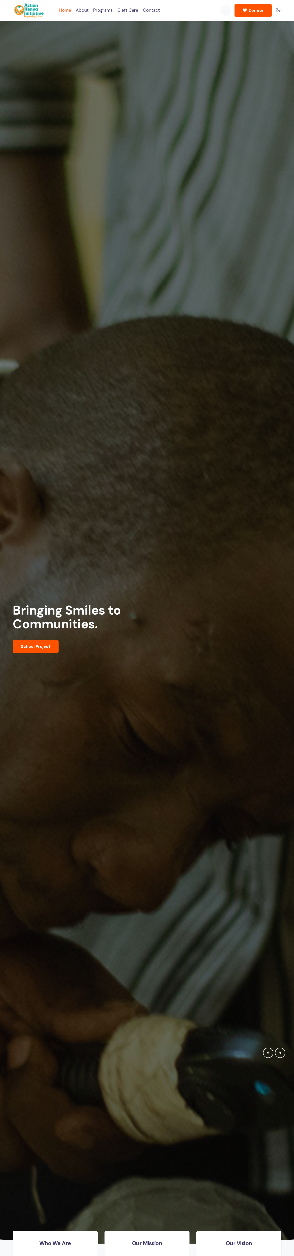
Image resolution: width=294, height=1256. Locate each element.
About (82, 10)
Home (65, 10)
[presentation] (268, 1053)
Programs (103, 10)
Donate (253, 10)
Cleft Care (127, 10)
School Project (35, 646)
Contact (151, 10)
